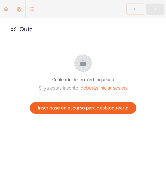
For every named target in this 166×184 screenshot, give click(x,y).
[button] (6, 9)
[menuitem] (19, 9)
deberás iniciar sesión (104, 88)
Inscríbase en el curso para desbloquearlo (83, 108)
